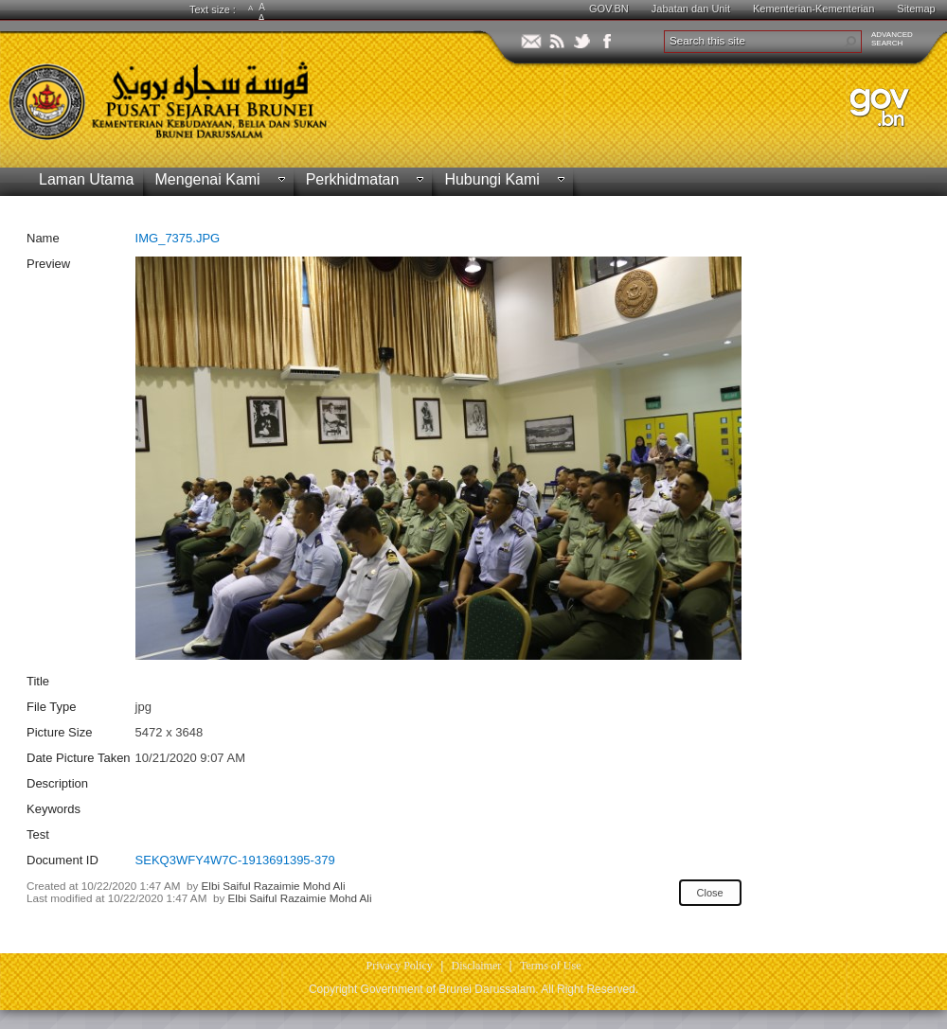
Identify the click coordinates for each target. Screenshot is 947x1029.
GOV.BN (609, 8)
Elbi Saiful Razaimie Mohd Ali (274, 885)
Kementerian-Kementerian (813, 8)
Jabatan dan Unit (691, 8)
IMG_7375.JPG (178, 238)
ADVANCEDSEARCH (892, 38)
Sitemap (916, 8)
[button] (850, 41)
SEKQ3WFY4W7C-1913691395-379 (235, 860)
